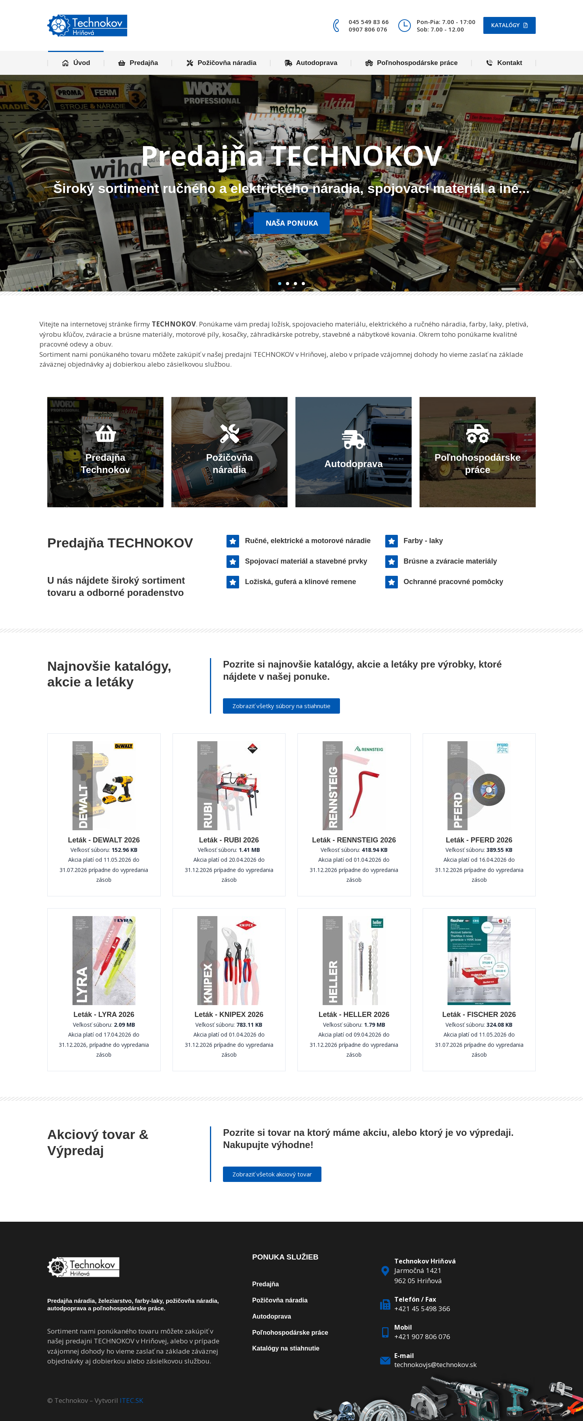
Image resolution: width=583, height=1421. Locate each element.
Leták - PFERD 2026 (479, 840)
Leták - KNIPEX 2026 (229, 1014)
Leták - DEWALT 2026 (104, 840)
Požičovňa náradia (280, 1300)
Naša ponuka (292, 223)
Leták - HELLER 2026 (354, 1014)
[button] (279, 283)
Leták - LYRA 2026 (103, 1014)
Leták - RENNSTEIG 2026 (354, 840)
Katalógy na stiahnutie (285, 1348)
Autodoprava (271, 1316)
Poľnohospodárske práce (290, 1332)
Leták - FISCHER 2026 (479, 1014)
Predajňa (265, 1284)
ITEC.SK (131, 1400)
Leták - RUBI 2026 (229, 840)
